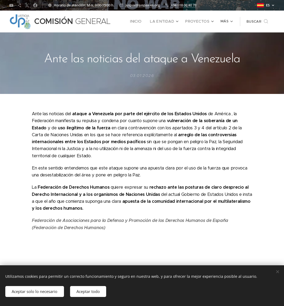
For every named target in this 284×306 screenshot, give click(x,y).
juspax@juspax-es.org (142, 5)
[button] (257, 21)
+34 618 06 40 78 (183, 5)
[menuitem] (142, 21)
